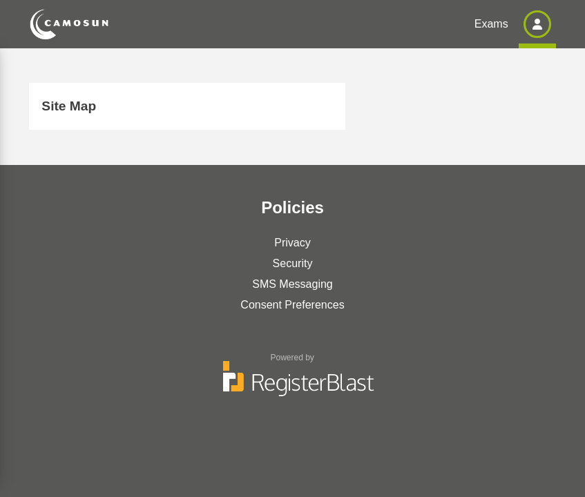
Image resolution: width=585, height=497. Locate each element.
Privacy (292, 242)
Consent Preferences (292, 305)
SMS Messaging (292, 284)
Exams (491, 24)
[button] (537, 24)
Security (293, 263)
